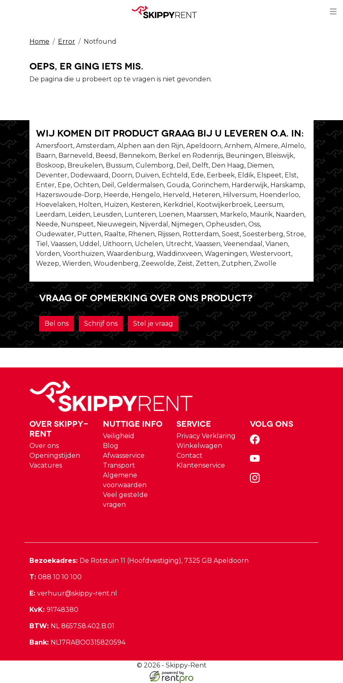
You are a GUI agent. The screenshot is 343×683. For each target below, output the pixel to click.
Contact (189, 455)
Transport (119, 465)
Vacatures (45, 465)
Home (39, 41)
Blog (110, 446)
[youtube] (256, 461)
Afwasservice (124, 455)
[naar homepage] (168, 11)
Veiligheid (118, 436)
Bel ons (57, 323)
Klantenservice (200, 465)
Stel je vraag (153, 323)
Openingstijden (54, 455)
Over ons (44, 446)
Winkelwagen (199, 446)
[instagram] (256, 480)
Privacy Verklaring (206, 436)
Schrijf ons (101, 323)
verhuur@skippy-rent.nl (73, 593)
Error (66, 41)
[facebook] (256, 442)
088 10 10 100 (55, 577)
